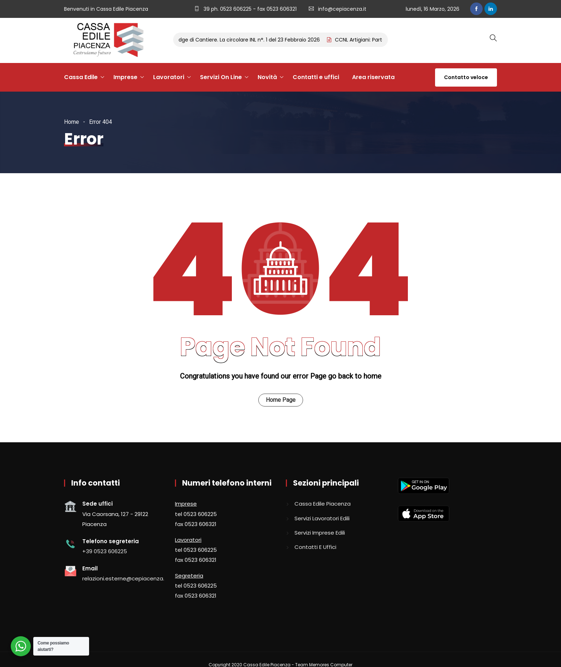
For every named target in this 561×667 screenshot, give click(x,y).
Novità (267, 77)
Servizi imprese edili (319, 532)
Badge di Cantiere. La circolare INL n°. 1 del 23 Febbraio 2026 (249, 39)
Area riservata (373, 77)
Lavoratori (168, 77)
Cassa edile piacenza (322, 503)
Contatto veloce (466, 77)
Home (71, 121)
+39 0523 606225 (104, 551)
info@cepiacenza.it (342, 9)
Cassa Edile (81, 77)
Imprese (125, 77)
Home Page (281, 399)
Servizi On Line (221, 77)
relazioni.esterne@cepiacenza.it (125, 578)
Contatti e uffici (316, 77)
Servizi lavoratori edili (322, 518)
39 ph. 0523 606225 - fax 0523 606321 (249, 9)
